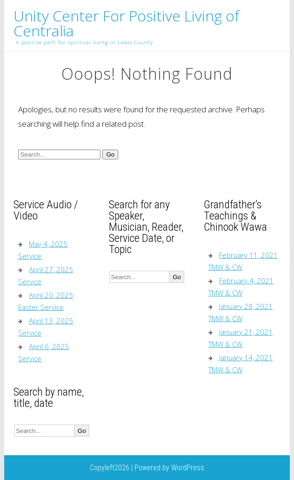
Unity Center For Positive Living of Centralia (126, 23)
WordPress (187, 467)
